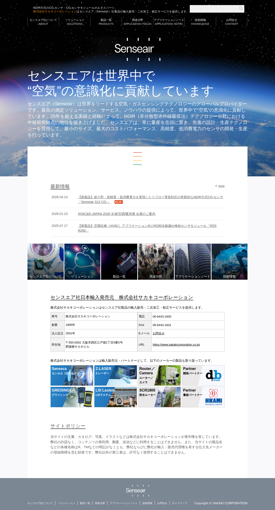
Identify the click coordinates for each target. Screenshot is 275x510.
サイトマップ (179, 503)
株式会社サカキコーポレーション (55, 11)
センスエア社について (43, 21)
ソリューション (74, 21)
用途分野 (137, 21)
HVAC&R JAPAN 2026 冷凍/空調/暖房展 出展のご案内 (116, 214)
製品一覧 (106, 21)
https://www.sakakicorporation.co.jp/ (176, 344)
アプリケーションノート (168, 21)
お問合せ (231, 21)
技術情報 (200, 21)
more (221, 186)
